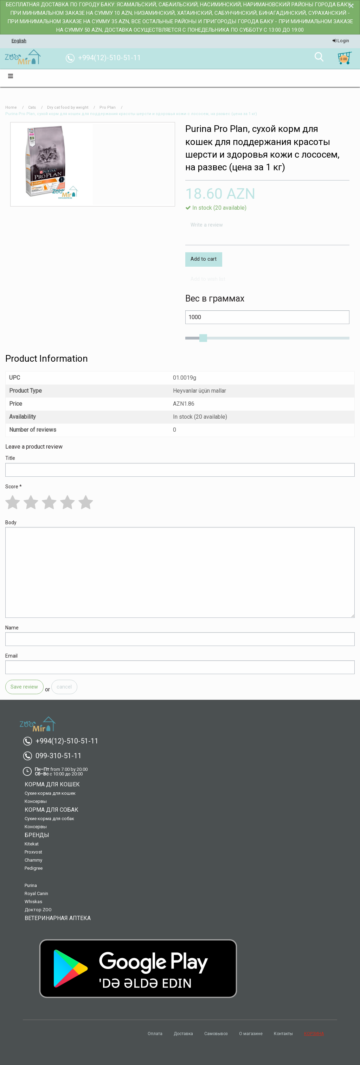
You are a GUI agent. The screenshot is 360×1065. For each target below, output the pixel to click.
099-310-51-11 (55, 756)
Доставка (183, 1033)
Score (13, 486)
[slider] (203, 338)
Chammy (33, 860)
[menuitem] (23, 57)
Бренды (37, 835)
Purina (31, 885)
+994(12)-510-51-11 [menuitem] (106, 57)
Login (341, 40)
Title (10, 458)
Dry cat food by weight (67, 107)
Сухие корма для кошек (50, 793)
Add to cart (204, 259)
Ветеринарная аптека (58, 918)
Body (11, 522)
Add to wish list (208, 279)
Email (11, 656)
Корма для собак (51, 809)
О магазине (251, 1033)
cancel (64, 687)
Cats (32, 107)
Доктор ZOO (38, 909)
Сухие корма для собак (49, 818)
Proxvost (33, 852)
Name (12, 627)
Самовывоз (216, 1033)
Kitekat (32, 844)
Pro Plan (107, 107)
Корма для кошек (52, 784)
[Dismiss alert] (351, 5)
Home (11, 107)
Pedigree (34, 868)
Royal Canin (36, 893)
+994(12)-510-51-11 (63, 741)
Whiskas (33, 901)
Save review (24, 687)
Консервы (36, 801)
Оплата (155, 1033)
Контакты (283, 1033)
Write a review (207, 225)
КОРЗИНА (314, 1033)
